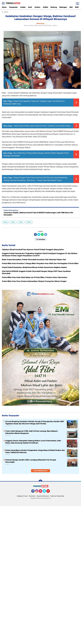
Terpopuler (13, 7)
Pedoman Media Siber (57, 496)
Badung (54, 7)
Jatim (21, 222)
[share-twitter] (38, 234)
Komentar (40, 239)
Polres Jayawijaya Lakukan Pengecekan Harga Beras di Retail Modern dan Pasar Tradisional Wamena (35, 451)
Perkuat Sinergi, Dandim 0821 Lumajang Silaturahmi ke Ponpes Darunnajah (30, 461)
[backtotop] (40, 481)
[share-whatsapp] (42, 234)
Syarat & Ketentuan (43, 496)
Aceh (30, 7)
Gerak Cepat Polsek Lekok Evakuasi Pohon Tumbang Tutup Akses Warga (41, 126)
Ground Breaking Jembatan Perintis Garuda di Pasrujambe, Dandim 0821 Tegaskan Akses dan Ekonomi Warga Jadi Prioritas (34, 422)
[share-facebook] (35, 234)
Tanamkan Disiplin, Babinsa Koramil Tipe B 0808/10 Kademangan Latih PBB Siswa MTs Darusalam (38, 214)
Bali (71, 7)
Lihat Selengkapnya (40, 470)
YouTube (49, 492)
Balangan (63, 7)
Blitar (13, 222)
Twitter (45, 492)
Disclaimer (32, 496)
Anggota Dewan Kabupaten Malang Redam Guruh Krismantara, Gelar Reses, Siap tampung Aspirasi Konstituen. (33, 442)
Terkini (29, 222)
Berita (5, 222)
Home (4, 7)
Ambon (37, 7)
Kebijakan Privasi (22, 496)
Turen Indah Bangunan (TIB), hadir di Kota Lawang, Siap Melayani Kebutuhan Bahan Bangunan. (31, 432)
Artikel (45, 7)
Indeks (22, 7)
